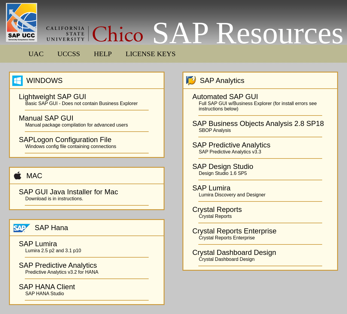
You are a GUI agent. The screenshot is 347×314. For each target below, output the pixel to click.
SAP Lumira (38, 244)
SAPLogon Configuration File (65, 140)
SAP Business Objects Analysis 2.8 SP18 (258, 123)
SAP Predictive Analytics (58, 265)
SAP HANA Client (47, 287)
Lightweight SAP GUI (52, 97)
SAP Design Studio (222, 166)
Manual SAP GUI (46, 118)
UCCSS (68, 54)
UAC (36, 54)
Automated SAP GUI (225, 97)
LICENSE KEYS (151, 54)
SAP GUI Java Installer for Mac (68, 192)
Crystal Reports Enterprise (234, 231)
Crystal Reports (217, 209)
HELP (103, 54)
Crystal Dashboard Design (234, 252)
